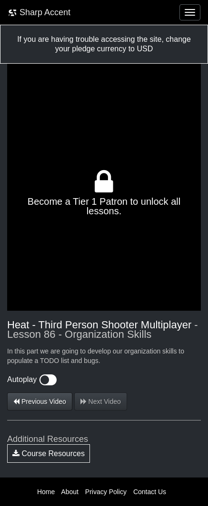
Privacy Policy (106, 492)
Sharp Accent (39, 13)
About (70, 492)
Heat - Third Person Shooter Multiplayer (99, 325)
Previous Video (39, 401)
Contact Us (149, 492)
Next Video (100, 401)
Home (46, 492)
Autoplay (32, 379)
